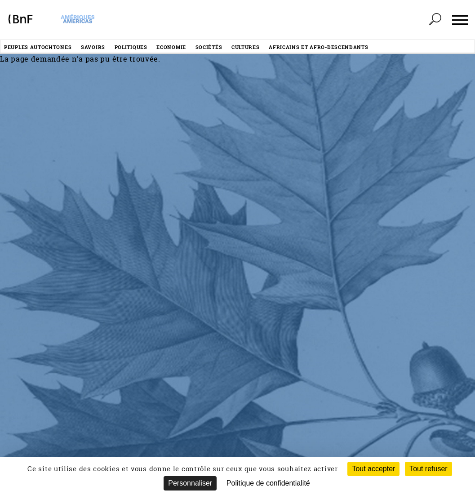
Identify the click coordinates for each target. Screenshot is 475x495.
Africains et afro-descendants (318, 47)
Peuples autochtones (37, 47)
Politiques (131, 47)
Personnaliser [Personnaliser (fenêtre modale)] (190, 483)
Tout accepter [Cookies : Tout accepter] (373, 469)
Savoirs (93, 47)
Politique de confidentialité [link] (268, 483)
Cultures (245, 47)
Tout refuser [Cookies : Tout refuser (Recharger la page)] (428, 469)
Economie (171, 47)
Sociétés (208, 47)
